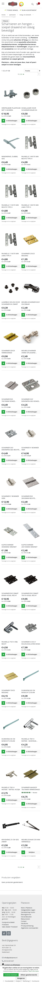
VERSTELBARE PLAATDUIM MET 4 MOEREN (11, 109)
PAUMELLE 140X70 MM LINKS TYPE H (30, 206)
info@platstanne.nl (9, 958)
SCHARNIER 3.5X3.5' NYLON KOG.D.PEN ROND (30, 643)
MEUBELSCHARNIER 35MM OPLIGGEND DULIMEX (28, 352)
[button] (19, 124)
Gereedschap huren (28, 912)
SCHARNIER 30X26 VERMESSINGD (8, 351)
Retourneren (25, 919)
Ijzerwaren (12, 15)
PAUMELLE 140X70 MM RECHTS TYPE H (30, 157)
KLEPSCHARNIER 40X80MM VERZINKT (9, 546)
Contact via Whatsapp (11, 965)
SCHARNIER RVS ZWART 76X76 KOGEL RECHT (29, 594)
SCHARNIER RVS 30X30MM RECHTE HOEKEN (28, 498)
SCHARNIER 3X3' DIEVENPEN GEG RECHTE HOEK (10, 450)
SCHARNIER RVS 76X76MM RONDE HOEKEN (8, 401)
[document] (21, 974)
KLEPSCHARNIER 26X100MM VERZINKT (29, 546)
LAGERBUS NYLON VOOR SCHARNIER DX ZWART (11, 303)
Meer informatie (34, 971)
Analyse (18, 981)
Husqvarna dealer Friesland (8, 923)
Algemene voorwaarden (29, 928)
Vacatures (24, 923)
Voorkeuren (35, 981)
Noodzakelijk (9, 981)
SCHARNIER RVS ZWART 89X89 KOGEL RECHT (10, 594)
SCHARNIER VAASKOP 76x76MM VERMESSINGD (30, 788)
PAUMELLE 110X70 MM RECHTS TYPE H (10, 206)
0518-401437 (8, 961)
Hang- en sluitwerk (25, 15)
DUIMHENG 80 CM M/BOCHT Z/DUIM (28, 691)
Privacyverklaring (27, 926)
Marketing (26, 981)
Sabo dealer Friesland (9, 927)
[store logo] (11, 4)
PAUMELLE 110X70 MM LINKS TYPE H (10, 254)
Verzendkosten (26, 917)
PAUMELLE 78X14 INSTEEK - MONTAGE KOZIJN (28, 741)
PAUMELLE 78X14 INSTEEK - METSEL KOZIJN (11, 788)
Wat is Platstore (26, 908)
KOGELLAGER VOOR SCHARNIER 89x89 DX (29, 109)
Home (4, 15)
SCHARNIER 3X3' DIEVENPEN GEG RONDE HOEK (30, 401)
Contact (23, 921)
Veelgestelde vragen (28, 910)
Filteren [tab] (5, 21)
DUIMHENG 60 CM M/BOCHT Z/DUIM (8, 740)
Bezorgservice (26, 914)
